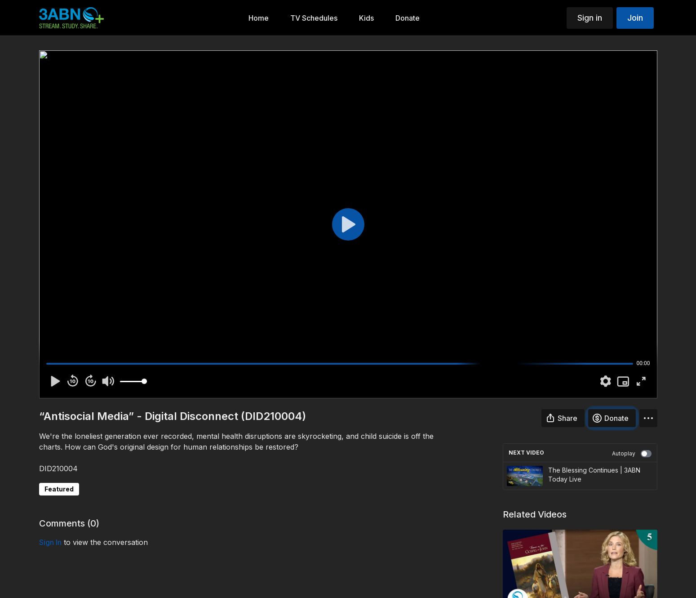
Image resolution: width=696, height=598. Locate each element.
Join (635, 17)
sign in (50, 542)
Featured (59, 489)
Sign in (589, 17)
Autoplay (632, 453)
